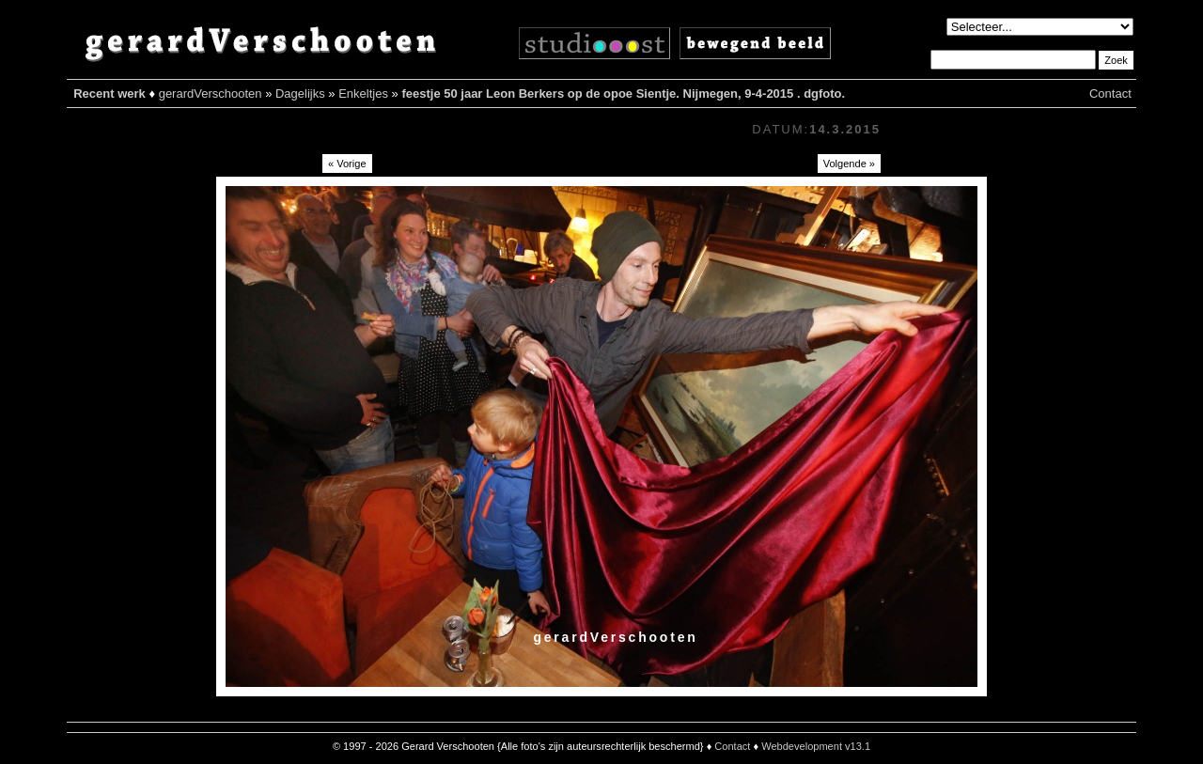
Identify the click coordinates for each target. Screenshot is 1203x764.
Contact (1110, 93)
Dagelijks (300, 93)
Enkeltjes (363, 93)
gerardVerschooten (210, 93)
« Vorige (347, 163)
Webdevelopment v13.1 (815, 746)
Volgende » (849, 163)
